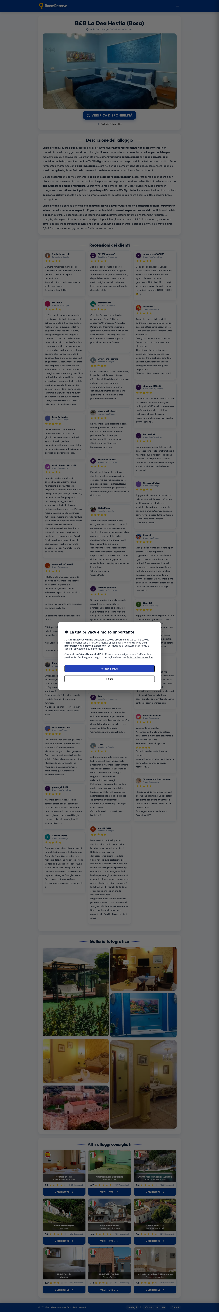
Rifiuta (109, 678)
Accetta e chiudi (109, 668)
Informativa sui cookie (140, 657)
